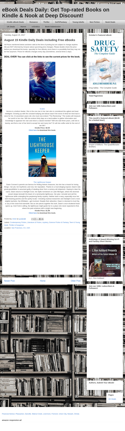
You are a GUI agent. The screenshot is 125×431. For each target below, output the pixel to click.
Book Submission (53, 27)
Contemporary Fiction (18, 222)
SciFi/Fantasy (61, 22)
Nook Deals (110, 22)
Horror (23, 27)
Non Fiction (95, 22)
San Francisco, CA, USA (20, 228)
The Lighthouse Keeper (42, 182)
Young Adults (78, 22)
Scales (42, 109)
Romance (34, 22)
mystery (45, 222)
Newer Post (9, 281)
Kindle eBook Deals (15, 22)
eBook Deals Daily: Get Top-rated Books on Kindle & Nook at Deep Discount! (55, 12)
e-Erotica (36, 27)
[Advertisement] (52, 254)
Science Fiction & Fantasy (58, 222)
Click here (33, 130)
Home (43, 281)
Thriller (46, 22)
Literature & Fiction (34, 222)
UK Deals (11, 27)
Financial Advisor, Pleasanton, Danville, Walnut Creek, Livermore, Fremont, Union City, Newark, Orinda (40, 414)
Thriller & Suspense (16, 225)
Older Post (75, 281)
